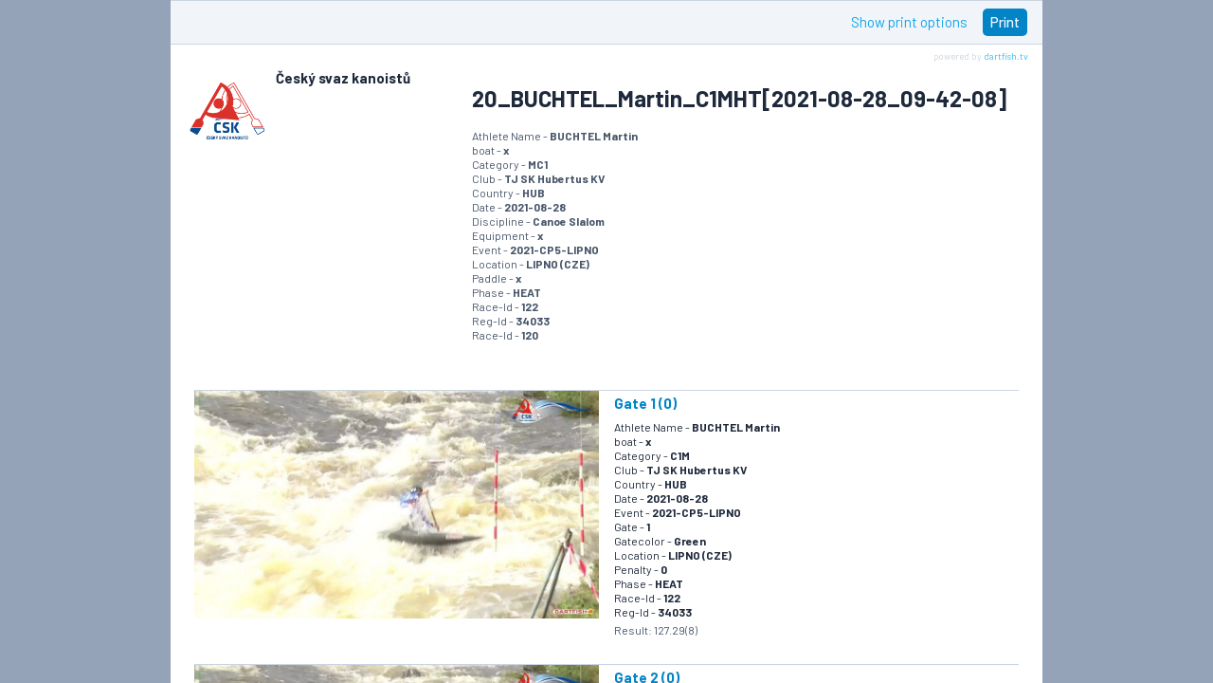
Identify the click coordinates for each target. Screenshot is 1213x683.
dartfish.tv (1006, 56)
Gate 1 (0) (645, 403)
